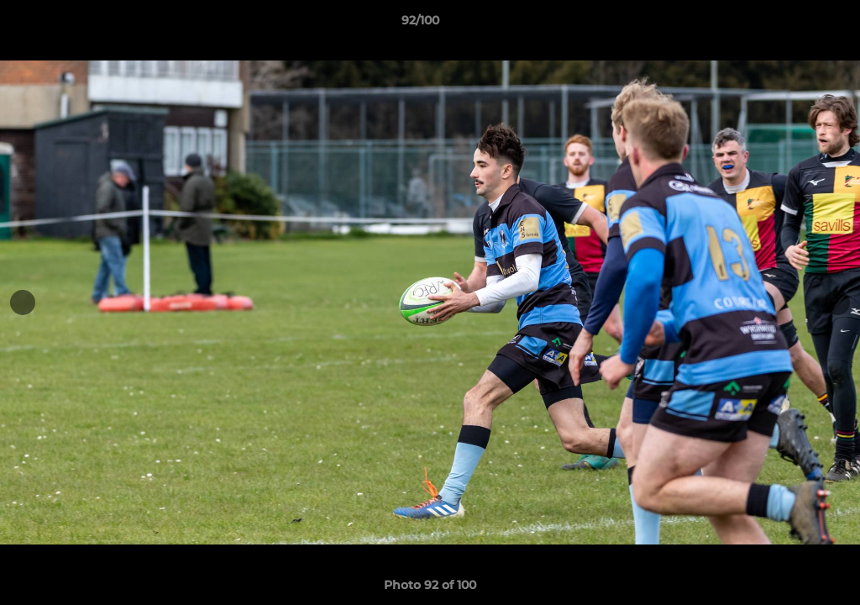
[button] (789, 24)
